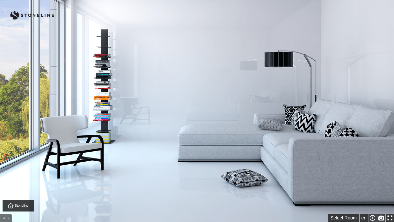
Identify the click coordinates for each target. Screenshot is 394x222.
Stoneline (18, 206)
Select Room (343, 217)
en (363, 217)
